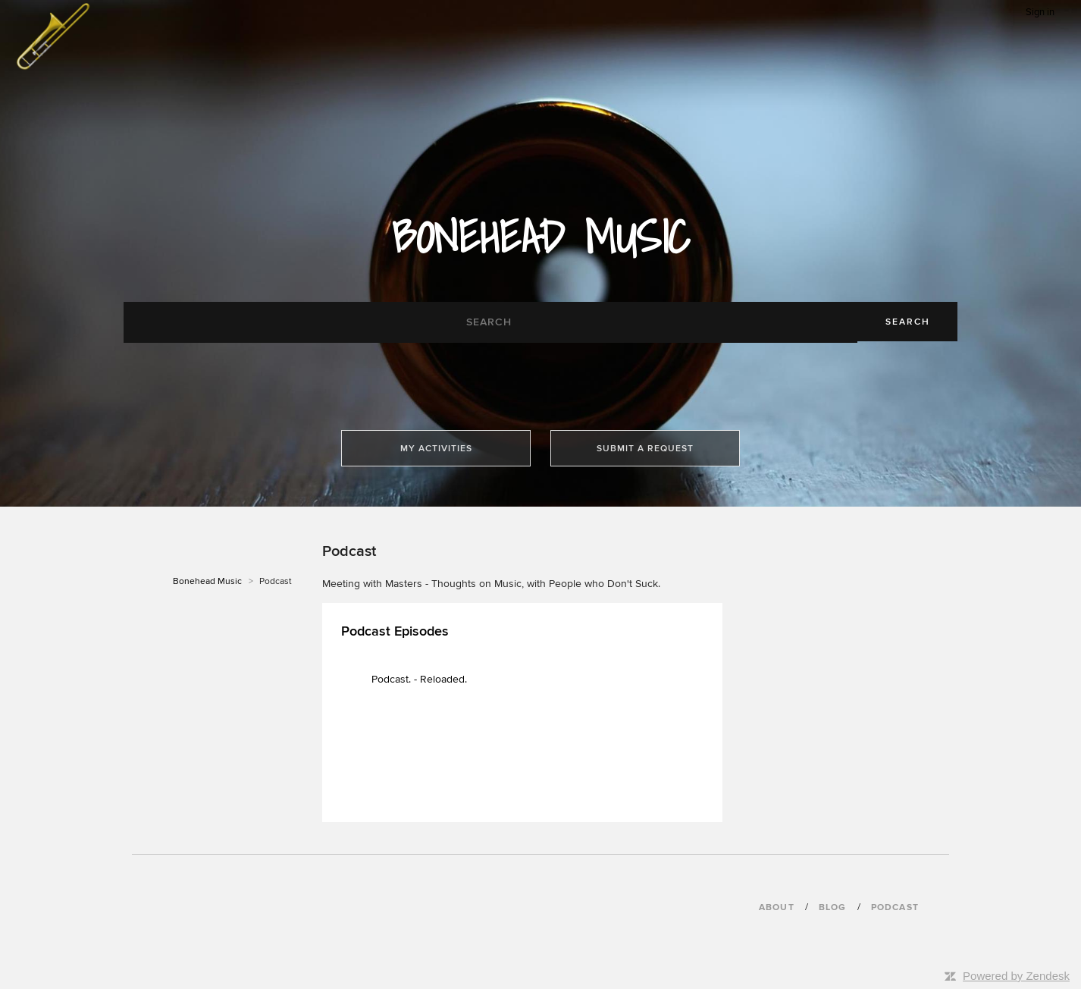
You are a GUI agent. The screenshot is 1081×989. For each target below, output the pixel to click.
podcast (895, 907)
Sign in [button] (1040, 12)
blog (833, 907)
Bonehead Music (207, 581)
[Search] (490, 322)
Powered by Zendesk (1016, 975)
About (776, 907)
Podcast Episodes (395, 631)
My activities (436, 448)
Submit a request (645, 448)
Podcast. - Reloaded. (419, 679)
